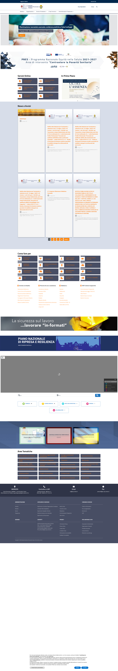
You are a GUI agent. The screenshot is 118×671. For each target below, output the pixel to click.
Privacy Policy (62, 526)
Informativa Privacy (64, 524)
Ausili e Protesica (70, 265)
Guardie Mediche (47, 403)
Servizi (16, 511)
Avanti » (67, 239)
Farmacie (89, 271)
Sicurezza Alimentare (87, 456)
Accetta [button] (84, 667)
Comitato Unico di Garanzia (68, 478)
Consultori (89, 265)
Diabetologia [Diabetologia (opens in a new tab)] (23, 118)
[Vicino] (75, 395)
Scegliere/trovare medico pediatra (70, 258)
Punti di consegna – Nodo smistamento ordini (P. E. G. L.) (26, 464)
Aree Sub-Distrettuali (69, 403)
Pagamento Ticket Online (28, 88)
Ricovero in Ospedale (92, 277)
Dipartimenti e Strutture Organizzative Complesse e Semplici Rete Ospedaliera (47, 507)
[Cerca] (37, 395)
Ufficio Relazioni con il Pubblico (27, 456)
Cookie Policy (62, 528)
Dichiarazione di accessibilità (65, 533)
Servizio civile (85, 469)
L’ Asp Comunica (52, 11)
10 (61, 239)
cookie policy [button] (50, 656)
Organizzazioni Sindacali (87, 526)
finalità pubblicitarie (36, 659)
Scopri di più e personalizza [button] (37, 667)
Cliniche (47, 96)
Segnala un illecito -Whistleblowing (48, 478)
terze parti (49, 657)
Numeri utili (84, 511)
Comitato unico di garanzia (47, 460)
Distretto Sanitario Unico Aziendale (44, 513)
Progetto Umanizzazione (46, 473)
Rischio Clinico (85, 478)
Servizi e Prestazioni (41, 11)
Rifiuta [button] (77, 667)
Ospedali (89, 403)
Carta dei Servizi (85, 530)
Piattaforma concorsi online (68, 464)
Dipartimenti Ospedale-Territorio (43, 511)
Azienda (22, 11)
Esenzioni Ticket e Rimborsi (91, 258)
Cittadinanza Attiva (24, 473)
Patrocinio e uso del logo (87, 533)
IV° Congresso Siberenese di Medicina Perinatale (57, 192)
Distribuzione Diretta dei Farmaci (50, 264)
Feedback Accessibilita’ (64, 535)
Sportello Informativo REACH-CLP (69, 469)
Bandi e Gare (62, 506)
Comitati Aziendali (86, 473)
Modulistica (62, 511)
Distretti (16, 508)
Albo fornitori (85, 460)
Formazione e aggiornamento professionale (47, 455)
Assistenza (26, 264)
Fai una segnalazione (86, 508)
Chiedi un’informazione (86, 506)
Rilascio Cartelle (49, 95)
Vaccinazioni (48, 259)
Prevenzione (27, 257)
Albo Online (62, 515)
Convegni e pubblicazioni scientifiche (67, 455)
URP (83, 513)
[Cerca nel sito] (96, 7)
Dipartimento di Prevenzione (28, 271)
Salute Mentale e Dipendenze (70, 271)
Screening (26, 259)
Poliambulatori (58, 410)
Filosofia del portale (86, 528)
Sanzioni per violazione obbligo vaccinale (48, 464)
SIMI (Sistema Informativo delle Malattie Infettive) (90, 464)
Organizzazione (30, 11)
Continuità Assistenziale (48, 271)
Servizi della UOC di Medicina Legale (50, 88)
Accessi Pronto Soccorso (69, 277)
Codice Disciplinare (24, 478)
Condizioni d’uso (63, 530)
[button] (2, 30)
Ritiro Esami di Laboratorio (27, 95)
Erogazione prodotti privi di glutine (26, 460)
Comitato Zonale (65, 473)
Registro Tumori (49, 278)
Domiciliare (26, 265)
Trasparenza (64, 460)
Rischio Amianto (44, 469)
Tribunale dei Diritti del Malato (26, 469)
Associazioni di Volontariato (87, 524)
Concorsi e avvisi (63, 508)
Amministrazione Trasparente (66, 11)
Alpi (25, 278)
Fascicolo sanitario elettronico (49, 80)
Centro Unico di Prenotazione (28, 81)
